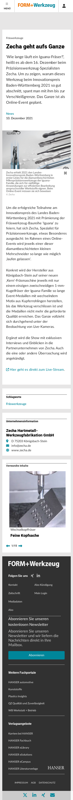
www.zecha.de (21, 450)
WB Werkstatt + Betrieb (22, 710)
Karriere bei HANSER (20, 733)
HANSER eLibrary (18, 747)
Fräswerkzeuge (16, 404)
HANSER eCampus (19, 761)
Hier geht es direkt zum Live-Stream (35, 370)
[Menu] (7, 6)
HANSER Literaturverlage (23, 769)
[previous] (8, 546)
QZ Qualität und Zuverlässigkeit (26, 703)
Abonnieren (36, 655)
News (10, 113)
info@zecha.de (21, 445)
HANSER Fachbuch (19, 740)
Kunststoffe (15, 689)
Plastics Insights (17, 696)
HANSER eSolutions (20, 754)
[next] (20, 546)
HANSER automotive (20, 682)
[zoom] (65, 173)
